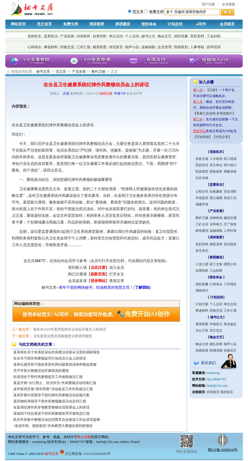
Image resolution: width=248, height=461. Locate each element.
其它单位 (216, 165)
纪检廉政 (216, 191)
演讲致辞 (96, 24)
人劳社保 (230, 230)
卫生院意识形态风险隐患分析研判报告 (62, 336)
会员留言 (227, 24)
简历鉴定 (230, 324)
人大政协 (216, 159)
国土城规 (216, 198)
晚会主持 (202, 344)
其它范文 (216, 330)
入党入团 (202, 264)
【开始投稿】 (202, 137)
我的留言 (226, 392)
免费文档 (70, 24)
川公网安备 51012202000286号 (85, 454)
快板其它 (230, 350)
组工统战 (230, 159)
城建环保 (202, 204)
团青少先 (230, 264)
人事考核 (197, 47)
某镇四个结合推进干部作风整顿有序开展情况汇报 (51, 413)
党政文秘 (202, 159)
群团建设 (122, 24)
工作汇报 (83, 47)
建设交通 (230, 218)
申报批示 (216, 324)
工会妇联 (214, 36)
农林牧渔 (216, 218)
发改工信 (230, 198)
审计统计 (230, 165)
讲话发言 (116, 47)
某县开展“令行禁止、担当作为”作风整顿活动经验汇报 (54, 383)
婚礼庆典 (216, 344)
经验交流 (67, 47)
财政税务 (216, 171)
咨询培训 (214, 47)
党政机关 (34, 36)
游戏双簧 (202, 350)
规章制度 (100, 47)
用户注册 (208, 4)
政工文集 (216, 264)
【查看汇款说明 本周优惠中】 (214, 113)
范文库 (61, 72)
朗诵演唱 (216, 350)
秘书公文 (148, 36)
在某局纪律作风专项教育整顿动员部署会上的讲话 (51, 407)
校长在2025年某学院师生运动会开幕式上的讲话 (69, 329)
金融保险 (148, 47)
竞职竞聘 (197, 36)
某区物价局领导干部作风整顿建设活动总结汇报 (49, 401)
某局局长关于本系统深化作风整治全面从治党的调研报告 (56, 352)
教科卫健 (98, 72)
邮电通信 (202, 230)
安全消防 (230, 191)
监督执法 (51, 36)
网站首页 (18, 24)
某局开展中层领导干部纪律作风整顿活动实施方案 (51, 395)
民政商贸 (202, 171)
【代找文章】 (221, 137)
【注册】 (212, 90)
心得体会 (34, 47)
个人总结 (132, 36)
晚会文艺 (165, 36)
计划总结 (175, 24)
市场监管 (202, 198)
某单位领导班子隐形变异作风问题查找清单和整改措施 (54, 364)
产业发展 (67, 36)
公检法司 (202, 191)
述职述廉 (181, 36)
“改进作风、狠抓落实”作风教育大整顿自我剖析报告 (53, 426)
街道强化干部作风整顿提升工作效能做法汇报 (48, 377)
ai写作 (201, 24)
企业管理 (165, 47)
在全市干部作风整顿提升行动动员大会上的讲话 (49, 358)
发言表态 (202, 250)
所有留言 (213, 392)
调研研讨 (202, 290)
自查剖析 (100, 36)
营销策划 (181, 47)
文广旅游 (230, 224)
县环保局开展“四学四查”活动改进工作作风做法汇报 (53, 389)
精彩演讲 (216, 244)
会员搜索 (228, 4)
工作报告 (230, 284)
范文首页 (44, 24)
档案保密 (230, 171)
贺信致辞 (230, 244)
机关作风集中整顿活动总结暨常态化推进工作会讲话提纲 (56, 420)
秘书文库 (43, 72)
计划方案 (202, 304)
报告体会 (148, 24)
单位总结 (116, 36)
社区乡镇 (202, 178)
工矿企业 (202, 224)
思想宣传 (202, 165)
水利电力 (216, 224)
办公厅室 (202, 330)
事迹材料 (51, 47)
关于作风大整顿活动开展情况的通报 (41, 371)
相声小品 (132, 47)
